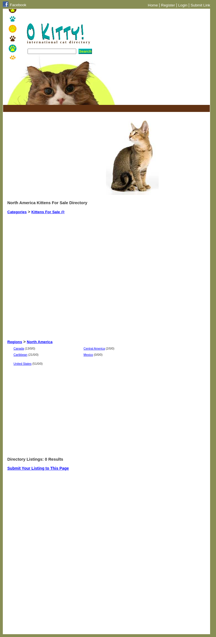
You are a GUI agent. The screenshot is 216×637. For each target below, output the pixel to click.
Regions (14, 342)
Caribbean (20, 354)
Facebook (18, 5)
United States (23, 363)
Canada (19, 348)
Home (153, 5)
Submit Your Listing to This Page (38, 468)
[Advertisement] (73, 108)
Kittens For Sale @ (48, 212)
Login (183, 5)
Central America (94, 348)
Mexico (88, 354)
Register (168, 5)
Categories (17, 212)
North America (39, 342)
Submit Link (200, 5)
